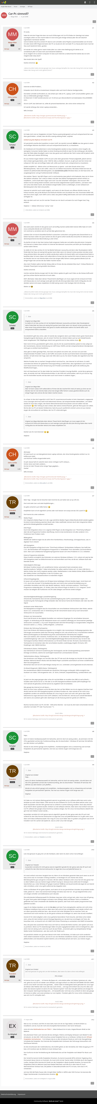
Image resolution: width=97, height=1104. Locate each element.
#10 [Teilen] (93, 850)
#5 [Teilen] (93, 311)
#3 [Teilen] (93, 130)
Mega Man (14, 17)
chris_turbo (43, 483)
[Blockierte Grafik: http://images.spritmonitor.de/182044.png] (44, 116)
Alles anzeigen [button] (59, 976)
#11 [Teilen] (93, 959)
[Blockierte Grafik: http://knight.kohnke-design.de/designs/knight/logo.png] (58, 715)
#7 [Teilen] (93, 496)
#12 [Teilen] (93, 1020)
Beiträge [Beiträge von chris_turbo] (6, 103)
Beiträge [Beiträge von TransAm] (6, 517)
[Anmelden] (90, 2)
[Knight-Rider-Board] (4, 2)
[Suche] (85, 2)
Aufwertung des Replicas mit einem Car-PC (38, 140)
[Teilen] (94, 21)
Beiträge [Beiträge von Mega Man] (6, 49)
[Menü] (94, 2)
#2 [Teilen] (93, 83)
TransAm (42, 837)
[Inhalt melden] (92, 74)
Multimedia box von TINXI (42, 1029)
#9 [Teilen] (93, 765)
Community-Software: (48, 1101)
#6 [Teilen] (93, 448)
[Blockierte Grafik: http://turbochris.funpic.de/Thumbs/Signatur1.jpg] (47, 118)
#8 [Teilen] (93, 731)
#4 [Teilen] (93, 223)
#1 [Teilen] (93, 28)
